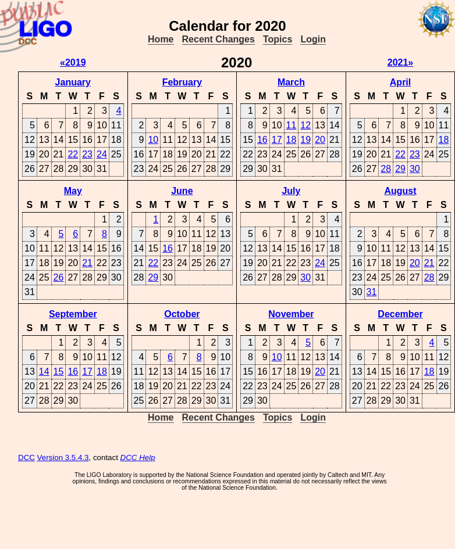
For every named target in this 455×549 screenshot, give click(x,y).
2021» (401, 62)
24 (102, 154)
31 (372, 292)
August (400, 191)
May (73, 191)
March (291, 82)
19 (305, 140)
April (400, 82)
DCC (26, 457)
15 (59, 371)
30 (415, 169)
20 (320, 140)
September (73, 314)
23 (87, 154)
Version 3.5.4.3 (63, 457)
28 (386, 169)
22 (72, 154)
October (182, 314)
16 (262, 140)
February (182, 82)
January (73, 82)
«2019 (73, 62)
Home (160, 39)
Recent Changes (218, 39)
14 (44, 371)
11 (291, 125)
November (291, 314)
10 (153, 140)
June (182, 191)
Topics (277, 39)
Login (313, 39)
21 (87, 263)
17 (277, 140)
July (291, 191)
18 (291, 140)
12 (305, 125)
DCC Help (137, 457)
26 (59, 277)
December (400, 314)
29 (400, 169)
